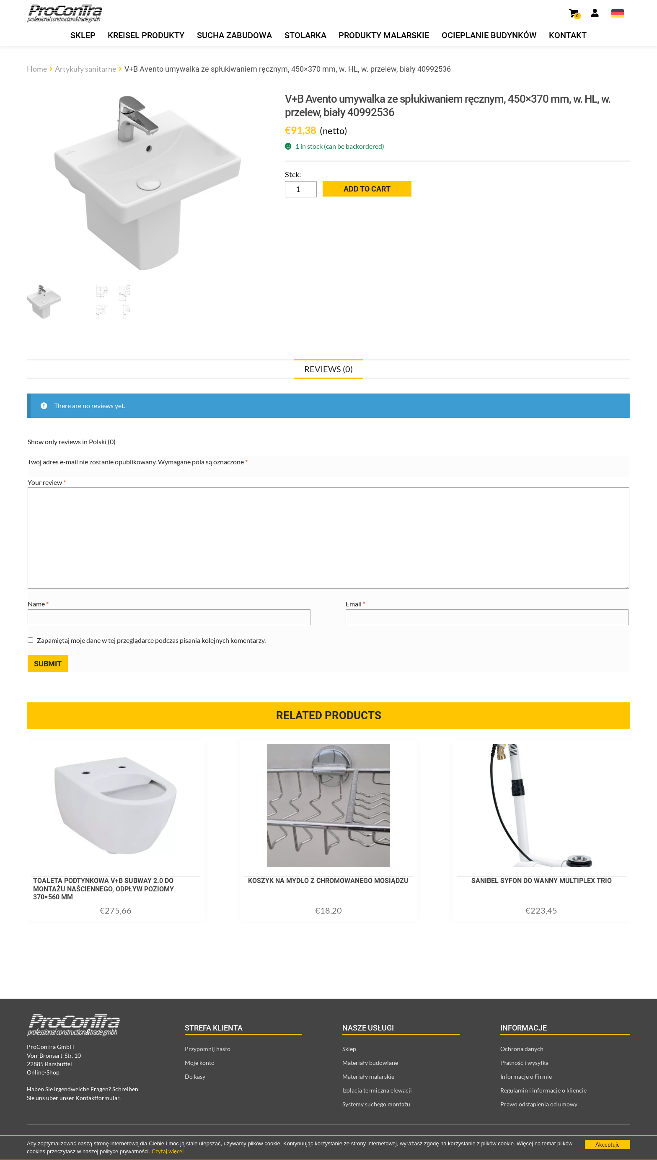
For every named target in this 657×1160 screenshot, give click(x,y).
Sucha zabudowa (234, 35)
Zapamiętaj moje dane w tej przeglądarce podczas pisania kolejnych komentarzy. (151, 640)
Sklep (83, 35)
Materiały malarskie (368, 1076)
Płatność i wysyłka (524, 1062)
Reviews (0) (328, 369)
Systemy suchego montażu (376, 1104)
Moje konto (200, 1062)
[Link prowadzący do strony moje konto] (595, 13)
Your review (47, 482)
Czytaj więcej (168, 1151)
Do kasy (195, 1076)
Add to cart (367, 188)
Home (37, 68)
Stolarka (305, 35)
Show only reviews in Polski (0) (72, 441)
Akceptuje (607, 1144)
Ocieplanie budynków (489, 35)
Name (38, 604)
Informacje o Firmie (526, 1076)
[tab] (328, 368)
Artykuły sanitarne (85, 68)
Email (355, 604)
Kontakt (568, 35)
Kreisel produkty (146, 35)
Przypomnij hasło (207, 1048)
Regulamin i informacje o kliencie (543, 1090)
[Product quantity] (301, 189)
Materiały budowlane (370, 1062)
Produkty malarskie (384, 35)
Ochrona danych (521, 1048)
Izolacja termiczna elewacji (377, 1090)
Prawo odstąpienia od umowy (538, 1104)
